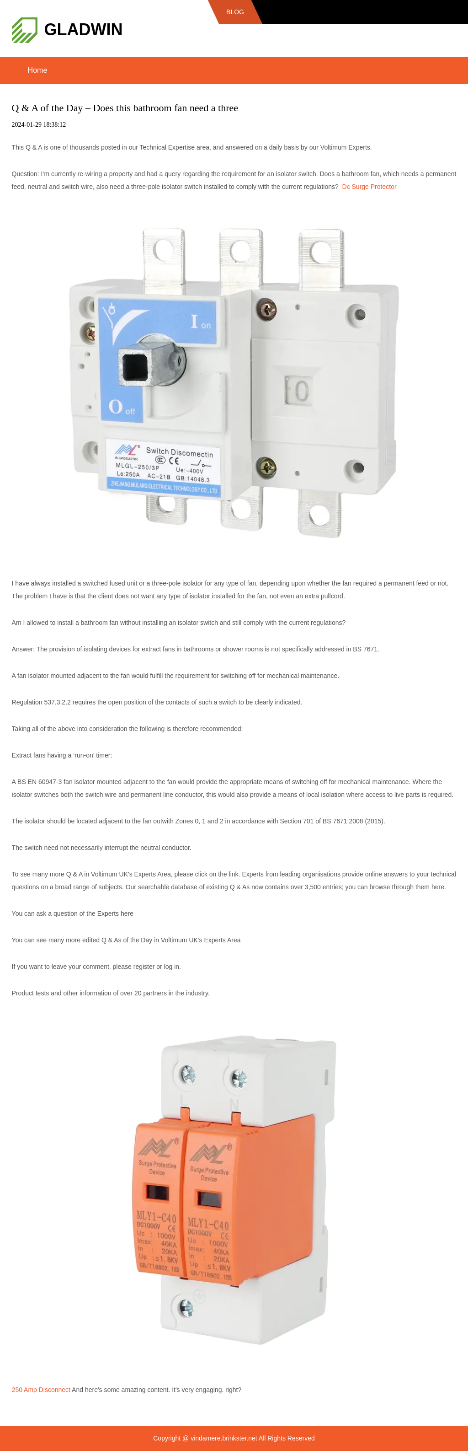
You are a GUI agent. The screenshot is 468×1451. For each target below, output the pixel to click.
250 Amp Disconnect (41, 1389)
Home (38, 70)
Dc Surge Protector (369, 186)
